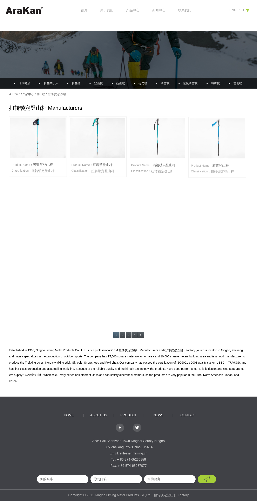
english (239, 10)
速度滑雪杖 (188, 83)
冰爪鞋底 (22, 83)
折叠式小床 (49, 83)
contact (188, 415)
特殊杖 (213, 83)
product (128, 415)
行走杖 (141, 83)
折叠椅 (74, 83)
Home (16, 94)
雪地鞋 (235, 83)
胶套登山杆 (220, 167)
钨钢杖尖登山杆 (164, 166)
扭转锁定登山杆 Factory (179, 350)
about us (98, 415)
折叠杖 (118, 83)
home (69, 415)
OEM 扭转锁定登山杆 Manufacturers (134, 350)
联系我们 (184, 10)
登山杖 (96, 83)
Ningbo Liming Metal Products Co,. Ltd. (61, 350)
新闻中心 (158, 10)
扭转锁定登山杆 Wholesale (39, 375)
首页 (84, 10)
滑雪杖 (163, 83)
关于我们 (106, 10)
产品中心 (132, 10)
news (158, 415)
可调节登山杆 (43, 165)
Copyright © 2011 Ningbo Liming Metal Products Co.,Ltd (109, 495)
